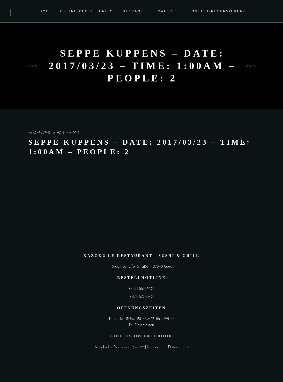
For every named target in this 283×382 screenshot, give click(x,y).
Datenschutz (178, 347)
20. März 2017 (69, 133)
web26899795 (39, 133)
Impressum (156, 347)
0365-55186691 (141, 289)
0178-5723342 (141, 297)
